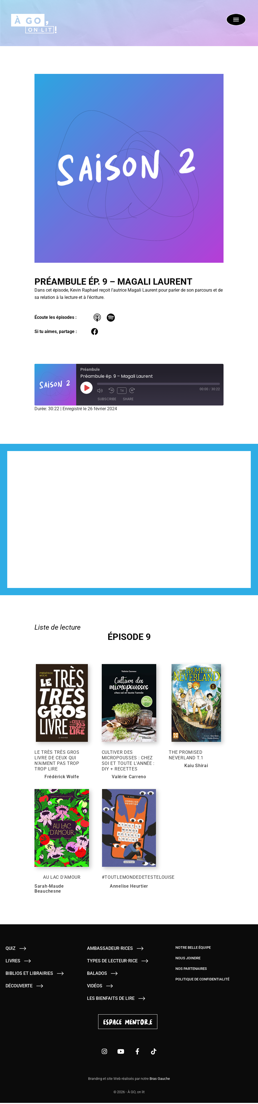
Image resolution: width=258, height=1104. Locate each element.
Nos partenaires (191, 970)
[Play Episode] (86, 388)
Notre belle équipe (193, 949)
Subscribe (107, 399)
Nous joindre (187, 959)
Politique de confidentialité (202, 980)
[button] (94, 331)
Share (128, 399)
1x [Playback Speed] (121, 391)
